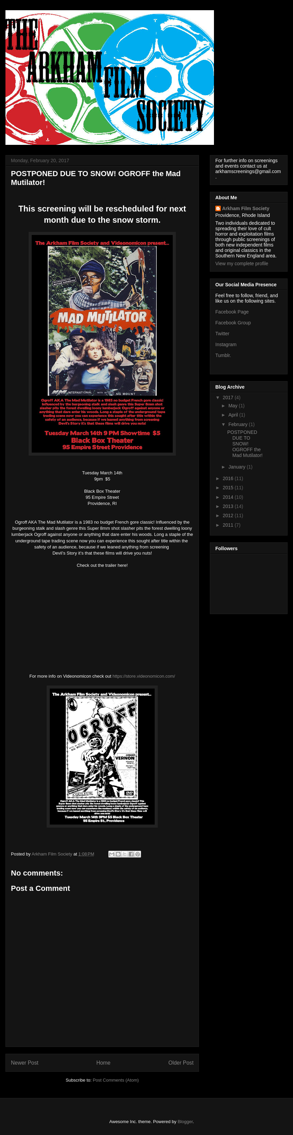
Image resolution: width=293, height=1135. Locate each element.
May (233, 405)
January (237, 467)
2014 (229, 497)
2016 (229, 478)
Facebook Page (232, 312)
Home (103, 1063)
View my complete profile (241, 263)
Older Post (181, 1063)
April (233, 415)
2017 (229, 397)
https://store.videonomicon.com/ (143, 676)
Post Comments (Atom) (116, 1080)
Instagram (225, 344)
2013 (229, 506)
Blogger (185, 1121)
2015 (229, 487)
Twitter (222, 333)
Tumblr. (223, 355)
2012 (229, 515)
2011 (229, 525)
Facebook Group (233, 322)
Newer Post (24, 1063)
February (238, 424)
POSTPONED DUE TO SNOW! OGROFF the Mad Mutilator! (245, 443)
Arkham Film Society (245, 208)
